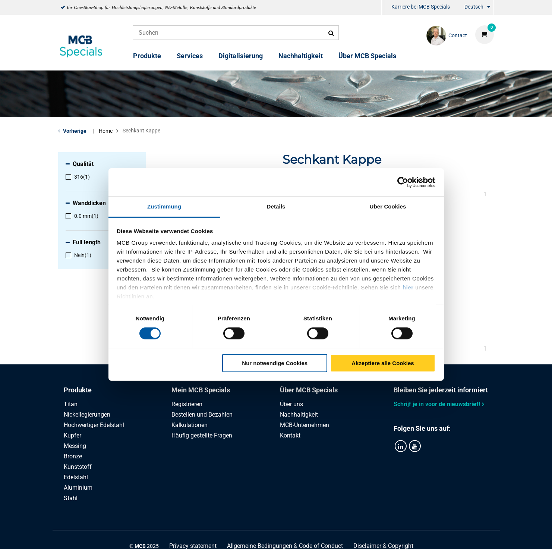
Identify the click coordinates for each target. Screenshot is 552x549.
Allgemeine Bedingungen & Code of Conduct (285, 535)
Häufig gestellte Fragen (201, 435)
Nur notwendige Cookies (274, 363)
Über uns (291, 404)
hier (408, 287)
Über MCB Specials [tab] (309, 390)
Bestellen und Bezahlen (202, 414)
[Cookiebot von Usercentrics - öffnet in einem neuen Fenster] (402, 182)
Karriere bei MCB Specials (420, 7)
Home (106, 131)
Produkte (147, 56)
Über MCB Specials (367, 56)
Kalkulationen (189, 425)
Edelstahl (76, 477)
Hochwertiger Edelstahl (94, 425)
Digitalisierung (240, 56)
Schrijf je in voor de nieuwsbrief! (437, 404)
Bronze (73, 456)
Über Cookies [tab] (388, 206)
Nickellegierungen (87, 414)
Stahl (71, 498)
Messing (75, 445)
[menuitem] (382, 7)
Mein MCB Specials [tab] (200, 390)
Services (190, 56)
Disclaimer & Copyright (383, 535)
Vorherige (74, 131)
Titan (71, 404)
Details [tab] (276, 206)
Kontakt (290, 435)
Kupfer (72, 435)
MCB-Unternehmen (304, 425)
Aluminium (78, 487)
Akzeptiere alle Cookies (382, 363)
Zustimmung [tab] (164, 206)
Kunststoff (78, 466)
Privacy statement (193, 535)
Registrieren (186, 404)
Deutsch (473, 7)
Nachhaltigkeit (300, 56)
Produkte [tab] (78, 390)
